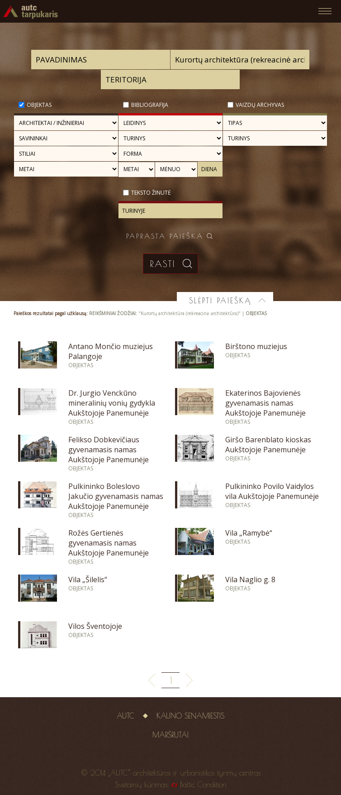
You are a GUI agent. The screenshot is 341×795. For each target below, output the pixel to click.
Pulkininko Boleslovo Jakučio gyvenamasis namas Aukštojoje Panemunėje (115, 496)
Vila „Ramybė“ (248, 533)
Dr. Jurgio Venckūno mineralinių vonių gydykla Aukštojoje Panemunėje (111, 403)
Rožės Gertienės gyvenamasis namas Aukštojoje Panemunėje (108, 543)
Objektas (39, 105)
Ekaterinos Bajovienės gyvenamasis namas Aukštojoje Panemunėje (265, 403)
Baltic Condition (203, 785)
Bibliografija (149, 105)
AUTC (125, 716)
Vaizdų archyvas (260, 105)
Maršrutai (170, 735)
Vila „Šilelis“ (87, 579)
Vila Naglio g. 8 (250, 579)
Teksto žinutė (151, 192)
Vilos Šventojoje (95, 626)
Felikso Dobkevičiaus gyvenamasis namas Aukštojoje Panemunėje (108, 450)
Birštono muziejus (256, 346)
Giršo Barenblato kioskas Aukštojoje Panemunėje (268, 445)
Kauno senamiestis (190, 716)
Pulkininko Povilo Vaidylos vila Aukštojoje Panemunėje (272, 491)
